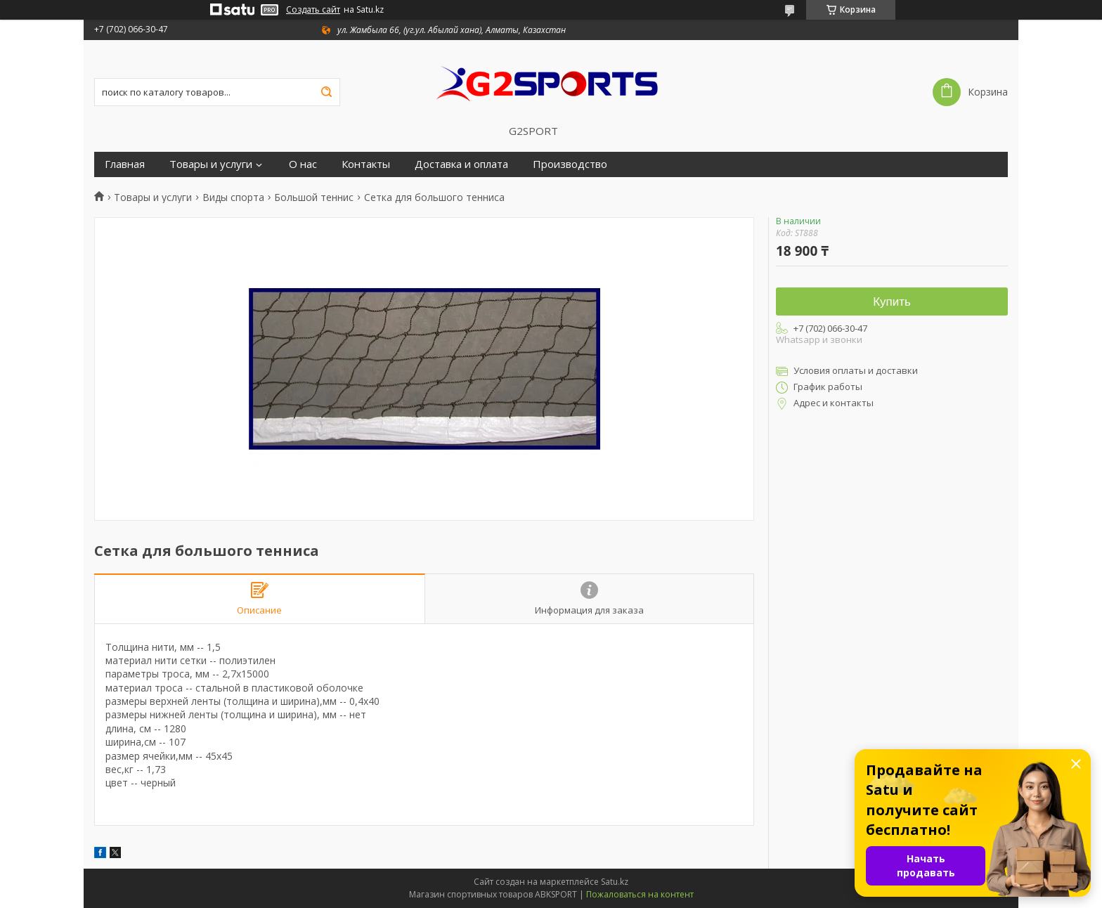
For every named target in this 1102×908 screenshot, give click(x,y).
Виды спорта (233, 197)
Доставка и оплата (461, 164)
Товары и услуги (210, 164)
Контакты (366, 164)
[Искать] (326, 92)
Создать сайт (313, 10)
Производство (570, 164)
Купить (892, 302)
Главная (125, 164)
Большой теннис (314, 197)
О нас (303, 164)
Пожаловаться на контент (640, 894)
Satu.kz (614, 882)
